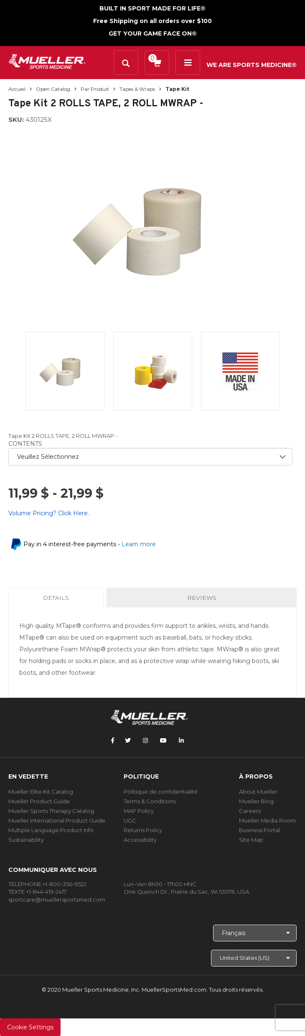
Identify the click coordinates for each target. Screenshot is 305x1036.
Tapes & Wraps (137, 89)
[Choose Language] (255, 933)
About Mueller (258, 791)
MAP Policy (139, 810)
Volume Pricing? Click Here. (48, 513)
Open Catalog (53, 89)
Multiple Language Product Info (51, 830)
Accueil (16, 89)
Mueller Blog (256, 801)
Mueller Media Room (267, 820)
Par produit (95, 89)
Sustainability (26, 839)
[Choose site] (254, 958)
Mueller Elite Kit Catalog (40, 791)
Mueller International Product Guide (56, 820)
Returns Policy (143, 830)
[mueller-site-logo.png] (47, 60)
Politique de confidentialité (161, 791)
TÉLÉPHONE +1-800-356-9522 (47, 884)
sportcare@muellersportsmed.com (56, 899)
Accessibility (140, 839)
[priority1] (150, 456)
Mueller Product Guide (39, 801)
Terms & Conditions (149, 801)
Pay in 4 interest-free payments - (89, 544)
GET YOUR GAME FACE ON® (153, 33)
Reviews (201, 598)
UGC (130, 820)
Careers (250, 810)
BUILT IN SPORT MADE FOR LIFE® (152, 8)
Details (58, 600)
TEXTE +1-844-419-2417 (37, 891)
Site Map (251, 839)
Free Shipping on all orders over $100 (152, 21)
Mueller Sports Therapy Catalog (51, 810)
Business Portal (259, 830)
